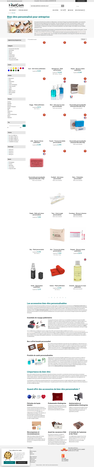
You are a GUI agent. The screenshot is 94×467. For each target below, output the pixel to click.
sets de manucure (70, 30)
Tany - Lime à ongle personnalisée (57, 214)
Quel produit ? (12, 10)
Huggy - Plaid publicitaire (36, 105)
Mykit (8, 116)
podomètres (38, 33)
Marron (11, 70)
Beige (11, 68)
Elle (8, 109)
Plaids (9, 53)
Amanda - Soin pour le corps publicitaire (77, 286)
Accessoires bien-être (13, 48)
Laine (9, 87)
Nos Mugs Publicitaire (32, 456)
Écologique (10, 162)
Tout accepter (9, 462)
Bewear (9, 105)
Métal (9, 89)
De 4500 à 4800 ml (12, 138)
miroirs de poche (78, 30)
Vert (13, 70)
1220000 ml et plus (12, 141)
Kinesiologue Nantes (32, 458)
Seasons (9, 117)
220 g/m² (10, 151)
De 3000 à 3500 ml (12, 137)
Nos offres (55, 10)
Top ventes (10, 167)
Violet (23, 68)
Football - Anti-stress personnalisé (57, 178)
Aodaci (9, 102)
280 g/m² (10, 154)
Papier (9, 94)
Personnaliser (21, 462)
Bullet (8, 108)
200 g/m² (10, 149)
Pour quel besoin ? (23, 10)
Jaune (13, 68)
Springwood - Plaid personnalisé (57, 69)
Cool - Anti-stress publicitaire (36, 68)
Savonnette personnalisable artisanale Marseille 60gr (78, 141)
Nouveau (10, 165)
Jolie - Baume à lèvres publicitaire (36, 141)
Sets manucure (11, 58)
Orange (16, 68)
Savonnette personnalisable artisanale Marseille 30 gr (78, 105)
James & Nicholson (12, 114)
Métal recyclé (11, 91)
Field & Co (9, 111)
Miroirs (9, 52)
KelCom (70, 10)
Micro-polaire (11, 92)
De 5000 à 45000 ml (13, 140)
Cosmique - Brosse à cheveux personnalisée (77, 214)
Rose (18, 68)
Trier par (83, 39)
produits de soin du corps (61, 30)
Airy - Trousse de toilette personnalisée (57, 250)
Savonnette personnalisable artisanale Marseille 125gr (37, 178)
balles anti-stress (81, 32)
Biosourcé (10, 78)
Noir (18, 70)
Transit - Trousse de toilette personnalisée (57, 141)
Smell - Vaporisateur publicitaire (37, 286)
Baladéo (9, 103)
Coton (9, 83)
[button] (38, 446)
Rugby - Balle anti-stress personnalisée (37, 214)
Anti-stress (10, 50)
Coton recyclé (11, 86)
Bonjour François (11, 106)
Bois (9, 80)
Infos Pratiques (80, 10)
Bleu (9, 70)
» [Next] (65, 297)
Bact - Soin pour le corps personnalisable (57, 105)
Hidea (8, 113)
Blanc (9, 68)
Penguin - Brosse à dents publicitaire (77, 250)
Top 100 (63, 10)
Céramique (10, 81)
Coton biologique (12, 84)
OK (24, 125)
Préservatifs (11, 56)
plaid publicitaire (49, 32)
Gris (16, 70)
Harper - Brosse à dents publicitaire (78, 69)
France (9, 163)
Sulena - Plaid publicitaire (57, 285)
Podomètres (11, 55)
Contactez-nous (81, 0)
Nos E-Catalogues (31, 462)
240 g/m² (10, 152)
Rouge (21, 68)
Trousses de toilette (12, 59)
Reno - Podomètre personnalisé (77, 178)
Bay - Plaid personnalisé (37, 249)
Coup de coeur (11, 168)
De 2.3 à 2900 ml (12, 135)
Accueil (9, 12)
